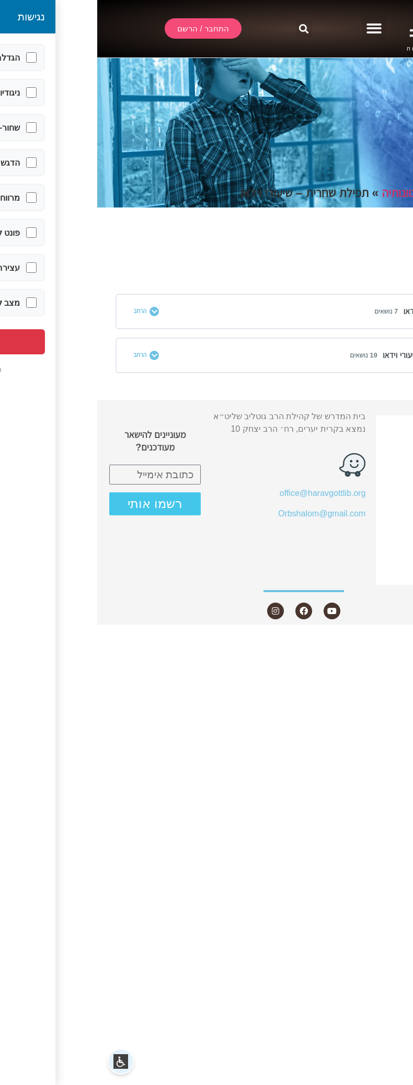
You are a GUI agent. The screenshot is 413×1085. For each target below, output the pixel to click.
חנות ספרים (364, 537)
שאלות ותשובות (362, 519)
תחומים (391, 193)
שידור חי (376, 443)
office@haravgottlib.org (225, 493)
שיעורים (371, 481)
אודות (376, 461)
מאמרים (376, 500)
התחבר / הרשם (363, 425)
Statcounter (391, 641)
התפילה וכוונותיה (323, 193)
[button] (277, 29)
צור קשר (370, 575)
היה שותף (373, 556)
